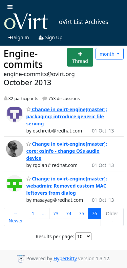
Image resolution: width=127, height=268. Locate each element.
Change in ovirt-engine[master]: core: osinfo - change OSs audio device (66, 151)
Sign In (18, 37)
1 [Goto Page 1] (32, 213)
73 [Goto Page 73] (56, 213)
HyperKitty (65, 258)
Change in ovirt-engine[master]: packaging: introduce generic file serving (66, 116)
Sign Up (51, 37)
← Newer (15, 217)
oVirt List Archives (56, 21)
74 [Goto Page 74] (68, 213)
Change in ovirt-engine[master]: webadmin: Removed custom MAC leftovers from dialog (66, 185)
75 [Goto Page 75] (81, 213)
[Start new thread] (80, 57)
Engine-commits (23, 59)
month (108, 54)
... (43, 213)
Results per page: (55, 236)
